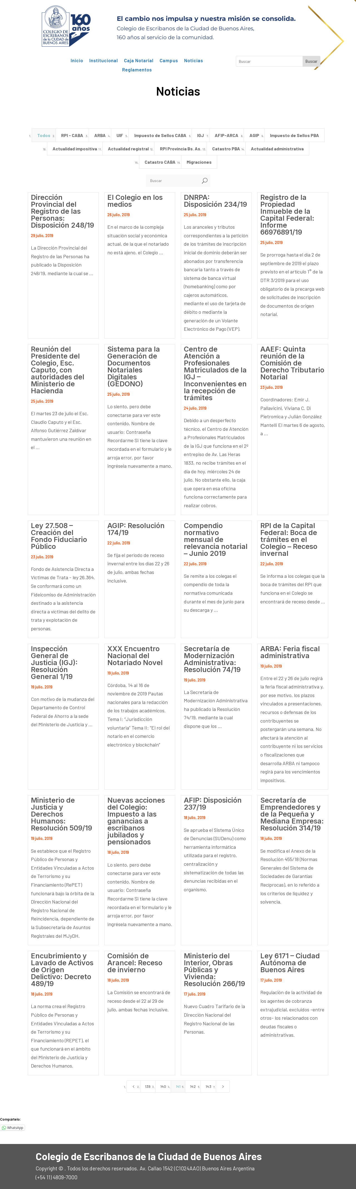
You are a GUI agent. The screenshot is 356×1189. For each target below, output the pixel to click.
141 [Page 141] (178, 1086)
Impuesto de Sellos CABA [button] (160, 135)
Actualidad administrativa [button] (277, 148)
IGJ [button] (200, 135)
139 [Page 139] (147, 1086)
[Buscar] (172, 181)
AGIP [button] (254, 135)
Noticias (193, 60)
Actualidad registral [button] (128, 148)
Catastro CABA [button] (160, 162)
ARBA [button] (100, 135)
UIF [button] (120, 135)
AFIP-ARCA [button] (226, 135)
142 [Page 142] (193, 1086)
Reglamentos (137, 69)
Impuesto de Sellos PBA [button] (294, 135)
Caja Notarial (139, 60)
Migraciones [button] (199, 162)
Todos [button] (43, 135)
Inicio (77, 60)
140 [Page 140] (163, 1086)
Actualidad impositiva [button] (75, 148)
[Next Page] (223, 1086)
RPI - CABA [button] (72, 135)
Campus (169, 60)
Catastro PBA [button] (226, 148)
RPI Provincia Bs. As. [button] (180, 148)
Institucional (103, 60)
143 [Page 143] (208, 1086)
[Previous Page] (133, 1086)
